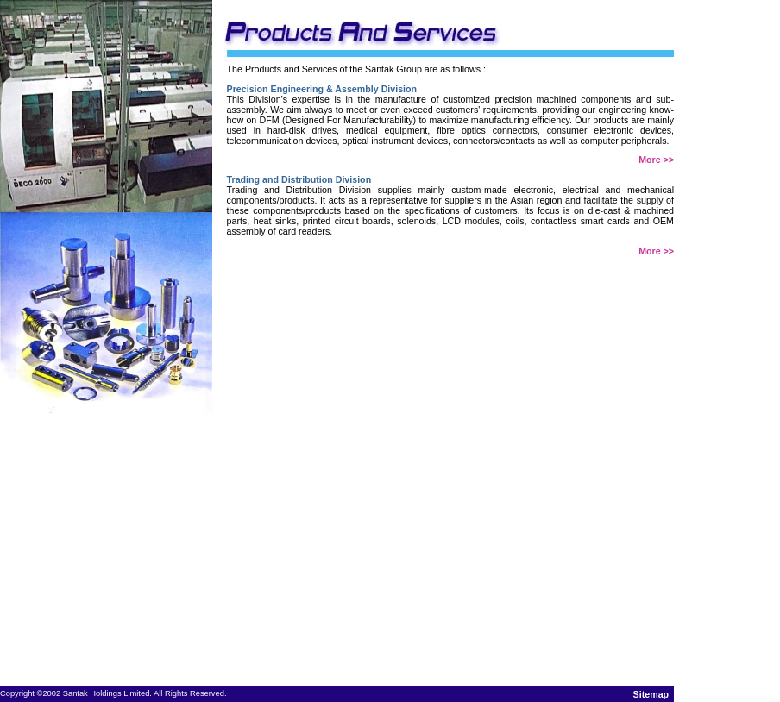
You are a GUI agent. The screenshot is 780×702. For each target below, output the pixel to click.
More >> (656, 159)
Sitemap (651, 694)
